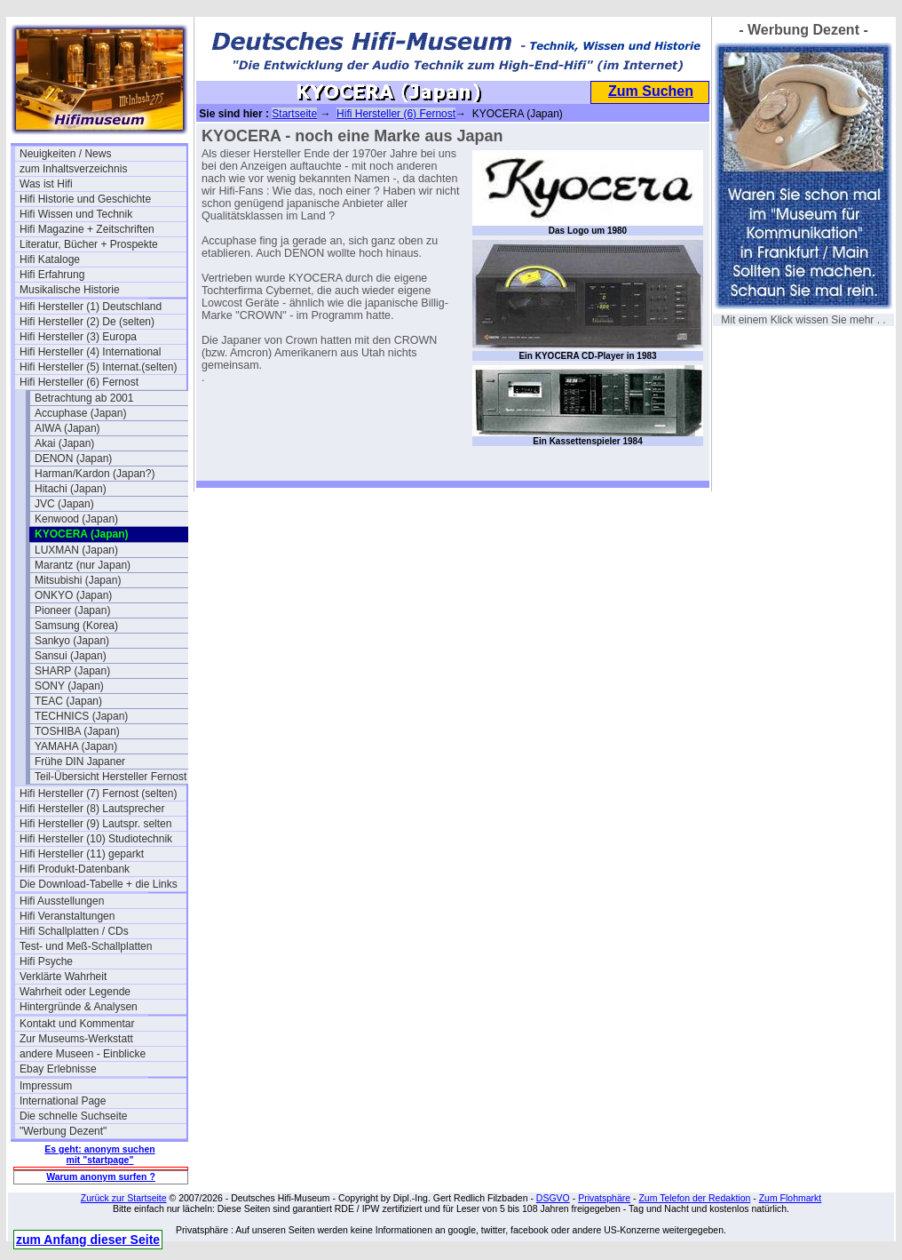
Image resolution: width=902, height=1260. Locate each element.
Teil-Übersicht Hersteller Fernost (110, 776)
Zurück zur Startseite (124, 1197)
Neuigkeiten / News (65, 154)
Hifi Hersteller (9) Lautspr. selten (95, 823)
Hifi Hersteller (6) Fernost (79, 382)
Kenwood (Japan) (76, 519)
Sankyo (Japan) (72, 640)
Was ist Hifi (46, 184)
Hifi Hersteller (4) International (90, 352)
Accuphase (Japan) (80, 413)
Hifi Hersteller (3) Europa (78, 337)
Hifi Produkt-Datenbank (75, 869)
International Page (63, 1101)
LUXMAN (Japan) (76, 550)
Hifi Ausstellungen (62, 901)
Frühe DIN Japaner (80, 761)
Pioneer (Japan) (72, 610)
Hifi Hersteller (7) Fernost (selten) (98, 793)
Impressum (46, 1086)
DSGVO (553, 1197)
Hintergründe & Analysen (79, 1007)
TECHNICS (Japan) (81, 716)
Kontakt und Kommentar (77, 1023)
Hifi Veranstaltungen (67, 916)
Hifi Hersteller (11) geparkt (82, 854)
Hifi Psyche (46, 961)
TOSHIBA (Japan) (77, 731)
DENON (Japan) (73, 458)
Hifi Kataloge (50, 259)
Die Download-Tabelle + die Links (99, 884)
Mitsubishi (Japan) (78, 580)
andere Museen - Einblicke (83, 1054)
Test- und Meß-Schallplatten (86, 946)
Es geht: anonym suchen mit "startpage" (99, 1154)
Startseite (294, 114)
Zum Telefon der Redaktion (694, 1197)
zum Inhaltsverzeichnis (73, 169)
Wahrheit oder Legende (75, 991)
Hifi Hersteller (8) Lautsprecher (92, 808)
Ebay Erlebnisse (58, 1069)
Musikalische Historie (70, 289)
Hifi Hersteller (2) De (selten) (87, 321)
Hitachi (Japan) (71, 488)
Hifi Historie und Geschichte (85, 199)
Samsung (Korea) (76, 625)
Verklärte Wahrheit (63, 976)
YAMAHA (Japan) (76, 746)
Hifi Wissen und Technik (76, 214)
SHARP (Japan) (72, 671)
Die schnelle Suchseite (73, 1116)
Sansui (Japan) (71, 656)
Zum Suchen (650, 91)
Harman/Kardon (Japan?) (94, 473)
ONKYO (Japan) (73, 595)
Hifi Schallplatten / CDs (74, 931)
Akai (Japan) (64, 443)
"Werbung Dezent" (63, 1131)
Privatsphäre (604, 1197)
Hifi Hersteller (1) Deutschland (91, 306)
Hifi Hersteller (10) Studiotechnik (96, 839)
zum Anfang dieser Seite (88, 1239)
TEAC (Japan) (68, 701)
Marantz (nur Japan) (83, 565)
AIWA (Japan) (67, 428)
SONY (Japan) (69, 686)
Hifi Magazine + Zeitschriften (87, 229)
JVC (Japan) (64, 504)
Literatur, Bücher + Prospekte (89, 244)
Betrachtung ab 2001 (84, 398)
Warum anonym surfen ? (100, 1176)
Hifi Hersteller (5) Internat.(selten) (98, 367)
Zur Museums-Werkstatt (76, 1039)
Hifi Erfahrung (52, 274)
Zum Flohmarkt (790, 1197)
